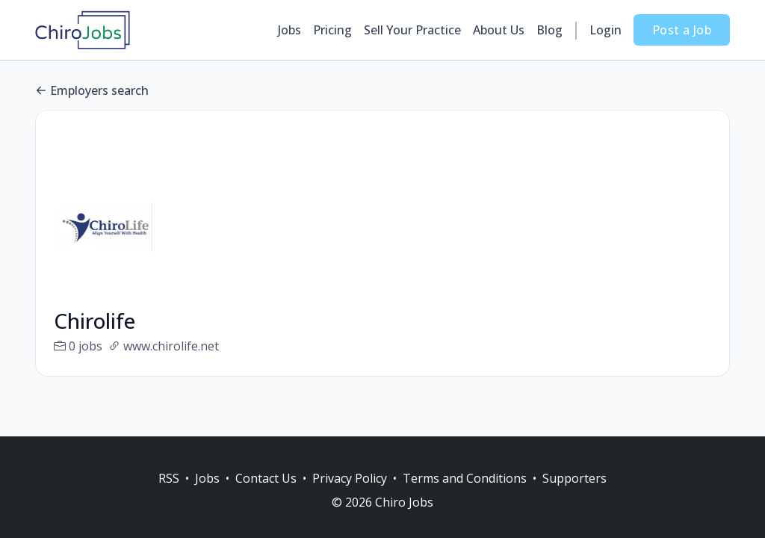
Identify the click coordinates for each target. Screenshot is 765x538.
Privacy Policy (349, 478)
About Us (498, 30)
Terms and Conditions (465, 478)
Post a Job (681, 30)
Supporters (574, 478)
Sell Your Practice (412, 30)
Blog (549, 30)
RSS (168, 478)
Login (605, 30)
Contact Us (266, 478)
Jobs (289, 30)
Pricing (332, 30)
